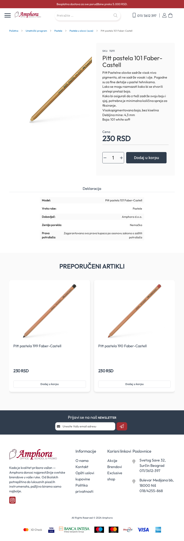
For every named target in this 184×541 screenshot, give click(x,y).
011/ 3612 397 (144, 15)
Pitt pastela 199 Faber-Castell (37, 346)
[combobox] (88, 15)
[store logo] (32, 15)
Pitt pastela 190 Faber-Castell (122, 346)
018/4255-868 (151, 490)
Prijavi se (164, 15)
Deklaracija (92, 188)
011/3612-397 (149, 470)
